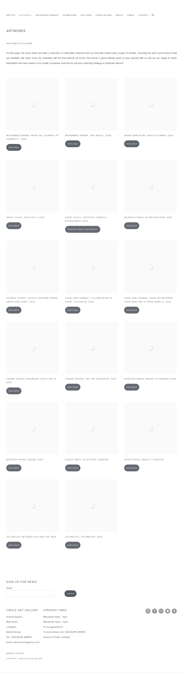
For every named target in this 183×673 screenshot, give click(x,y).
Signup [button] (70, 593)
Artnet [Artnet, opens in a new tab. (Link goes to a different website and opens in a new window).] (167, 611)
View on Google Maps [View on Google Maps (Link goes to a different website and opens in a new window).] (174, 611)
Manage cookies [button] (15, 653)
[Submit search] (153, 15)
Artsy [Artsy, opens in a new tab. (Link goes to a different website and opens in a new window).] (161, 611)
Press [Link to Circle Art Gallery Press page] (130, 15)
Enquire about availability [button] (82, 235)
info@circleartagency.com (26, 642)
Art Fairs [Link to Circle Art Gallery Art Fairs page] (86, 15)
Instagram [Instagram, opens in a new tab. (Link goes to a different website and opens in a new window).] (148, 611)
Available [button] (13, 151)
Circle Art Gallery (20, 7)
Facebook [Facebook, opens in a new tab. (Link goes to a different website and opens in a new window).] (154, 611)
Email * (9, 588)
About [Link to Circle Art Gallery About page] (119, 15)
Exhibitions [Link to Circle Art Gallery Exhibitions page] (70, 15)
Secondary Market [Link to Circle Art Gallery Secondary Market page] (47, 15)
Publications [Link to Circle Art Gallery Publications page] (104, 15)
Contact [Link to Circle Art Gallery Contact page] (143, 15)
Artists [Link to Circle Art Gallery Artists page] (10, 15)
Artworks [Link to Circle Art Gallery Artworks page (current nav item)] (25, 15)
